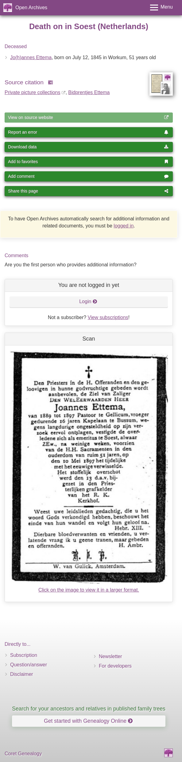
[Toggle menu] (161, 7)
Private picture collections (32, 92)
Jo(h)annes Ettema (31, 57)
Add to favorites (88, 161)
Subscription (23, 655)
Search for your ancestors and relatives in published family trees (88, 709)
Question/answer (28, 664)
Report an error (88, 132)
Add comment (88, 176)
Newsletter (110, 656)
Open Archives (31, 7)
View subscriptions (108, 317)
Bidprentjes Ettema (89, 92)
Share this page (88, 191)
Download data (88, 146)
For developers (115, 666)
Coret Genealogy (23, 753)
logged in (124, 225)
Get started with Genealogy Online (88, 721)
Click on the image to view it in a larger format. (88, 589)
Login (88, 301)
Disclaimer (21, 674)
